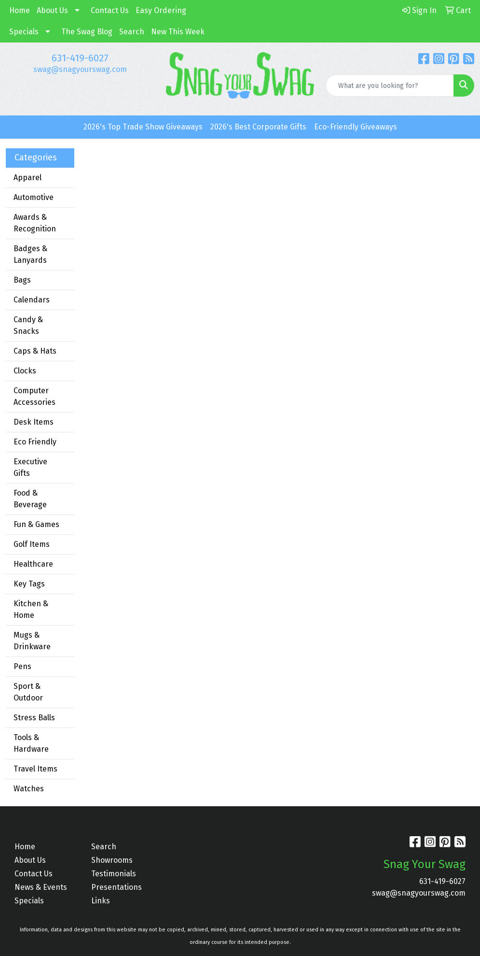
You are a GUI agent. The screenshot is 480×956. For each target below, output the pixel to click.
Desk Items (34, 422)
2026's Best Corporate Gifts (258, 126)
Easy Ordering (161, 10)
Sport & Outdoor (28, 692)
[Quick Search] (390, 85)
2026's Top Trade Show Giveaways (143, 126)
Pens (22, 666)
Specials (24, 31)
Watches (29, 788)
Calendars (32, 299)
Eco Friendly (35, 441)
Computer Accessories (34, 396)
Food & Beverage (30, 498)
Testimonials (113, 873)
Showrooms (112, 860)
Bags (22, 280)
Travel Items (35, 768)
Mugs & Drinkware (32, 640)
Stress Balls (34, 717)
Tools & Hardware (31, 743)
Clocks (25, 370)
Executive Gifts (30, 467)
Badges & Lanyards (30, 254)
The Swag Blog (86, 31)
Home (19, 10)
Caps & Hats (35, 351)
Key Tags (29, 583)
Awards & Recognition (35, 223)
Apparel (27, 177)
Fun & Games (36, 524)
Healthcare (33, 564)
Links (100, 900)
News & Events (40, 887)
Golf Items (32, 544)
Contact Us (110, 10)
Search (131, 31)
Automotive (34, 197)
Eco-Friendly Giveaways (355, 126)
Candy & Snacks (28, 325)
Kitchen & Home (31, 609)
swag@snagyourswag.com (80, 69)
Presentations (116, 887)
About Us (52, 10)
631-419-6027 (80, 58)
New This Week (178, 31)
